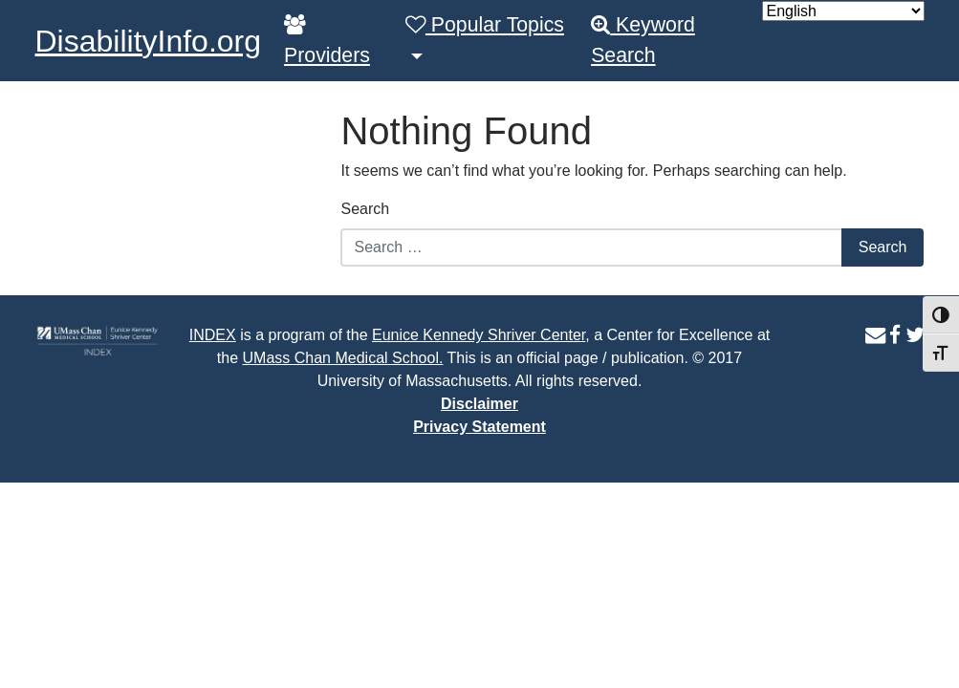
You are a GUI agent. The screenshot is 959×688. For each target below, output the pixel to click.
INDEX (212, 335)
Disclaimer (479, 404)
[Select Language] (843, 11)
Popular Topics (484, 24)
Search (364, 209)
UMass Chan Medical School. (343, 358)
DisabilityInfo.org (148, 41)
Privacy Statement (479, 427)
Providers (327, 40)
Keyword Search (643, 40)
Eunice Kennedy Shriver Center (478, 335)
